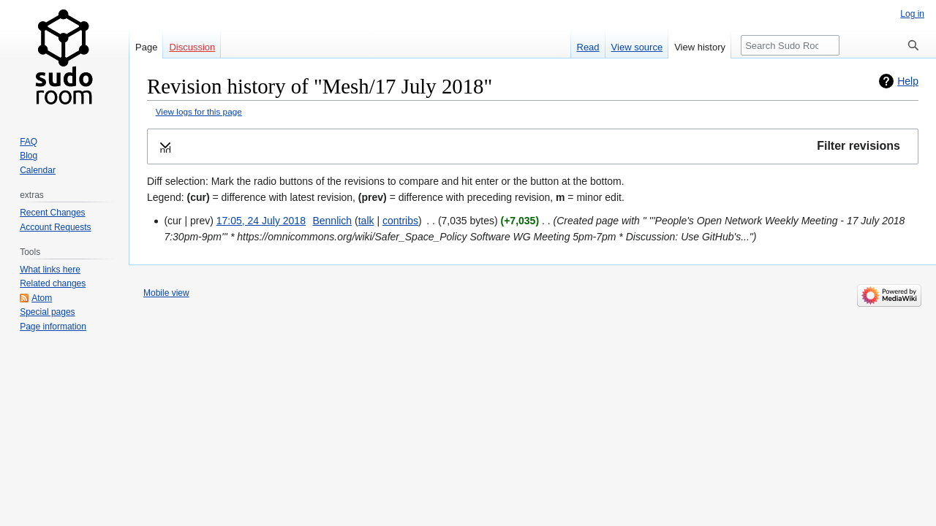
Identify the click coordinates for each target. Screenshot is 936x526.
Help (907, 81)
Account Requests (55, 227)
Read (588, 47)
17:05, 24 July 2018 (261, 220)
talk (366, 220)
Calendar (38, 170)
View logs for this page (199, 111)
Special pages (47, 312)
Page (146, 47)
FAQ (28, 142)
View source (637, 47)
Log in (912, 14)
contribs (400, 220)
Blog (28, 155)
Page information (53, 326)
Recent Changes (52, 212)
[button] (532, 146)
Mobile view (166, 293)
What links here (50, 269)
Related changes (53, 283)
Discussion (192, 47)
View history (699, 47)
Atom (41, 298)
